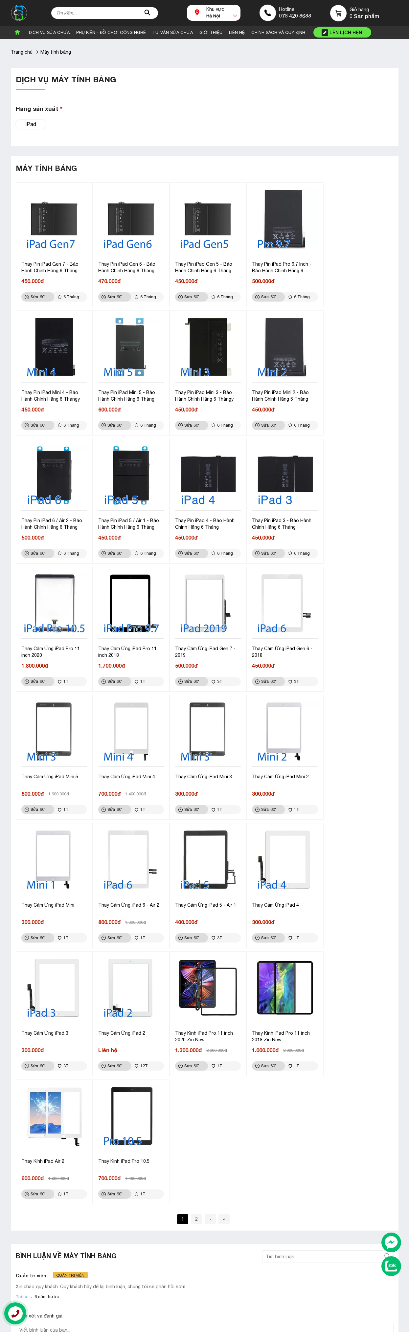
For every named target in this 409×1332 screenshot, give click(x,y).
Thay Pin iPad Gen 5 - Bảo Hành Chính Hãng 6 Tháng (201, 266)
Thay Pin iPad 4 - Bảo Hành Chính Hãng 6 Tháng (51, 519)
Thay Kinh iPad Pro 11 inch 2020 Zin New (126, 900)
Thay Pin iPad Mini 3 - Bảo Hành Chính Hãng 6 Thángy (126, 393)
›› (224, 954)
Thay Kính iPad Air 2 (269, 896)
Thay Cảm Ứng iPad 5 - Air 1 (203, 769)
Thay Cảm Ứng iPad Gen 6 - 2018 (51, 646)
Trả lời (22, 1031)
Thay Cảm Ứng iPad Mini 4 (200, 643)
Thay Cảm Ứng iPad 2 (44, 896)
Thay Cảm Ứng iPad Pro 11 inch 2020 (201, 519)
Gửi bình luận (34, 1108)
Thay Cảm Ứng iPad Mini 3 (276, 643)
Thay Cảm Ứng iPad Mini (47, 769)
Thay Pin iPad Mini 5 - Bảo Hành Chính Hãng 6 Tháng (49, 393)
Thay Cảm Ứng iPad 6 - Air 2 (127, 769)
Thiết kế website (37, 1324)
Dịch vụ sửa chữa (49, 32)
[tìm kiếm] (147, 13)
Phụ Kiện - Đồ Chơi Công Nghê (111, 32)
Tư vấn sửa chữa (172, 32)
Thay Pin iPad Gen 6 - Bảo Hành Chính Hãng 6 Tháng (125, 266)
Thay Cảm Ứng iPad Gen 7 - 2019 (354, 519)
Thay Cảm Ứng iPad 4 (271, 769)
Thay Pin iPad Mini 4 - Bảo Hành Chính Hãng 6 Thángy (353, 266)
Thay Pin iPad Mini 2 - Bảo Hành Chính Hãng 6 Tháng (200, 393)
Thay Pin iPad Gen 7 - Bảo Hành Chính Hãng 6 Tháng (50, 266)
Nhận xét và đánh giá (39, 1051)
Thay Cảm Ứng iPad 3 (347, 769)
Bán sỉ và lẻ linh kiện (36, 1194)
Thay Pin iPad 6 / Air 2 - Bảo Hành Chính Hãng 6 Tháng (278, 393)
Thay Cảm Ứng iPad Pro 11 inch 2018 (277, 519)
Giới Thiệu (210, 32)
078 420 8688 (295, 16)
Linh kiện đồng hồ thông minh (175, 1204)
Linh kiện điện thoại (165, 1225)
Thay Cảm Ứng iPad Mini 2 (352, 643)
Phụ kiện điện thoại (164, 1194)
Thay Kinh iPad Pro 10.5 (349, 896)
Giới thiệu (283, 1204)
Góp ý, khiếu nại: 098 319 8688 (141, 1291)
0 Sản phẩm (364, 16)
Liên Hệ (237, 32)
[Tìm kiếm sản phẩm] (104, 13)
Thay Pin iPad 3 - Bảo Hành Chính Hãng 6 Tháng (126, 519)
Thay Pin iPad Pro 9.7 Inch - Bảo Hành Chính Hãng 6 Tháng (277, 266)
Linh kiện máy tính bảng (169, 1215)
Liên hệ (280, 1194)
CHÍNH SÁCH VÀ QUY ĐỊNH (278, 32)
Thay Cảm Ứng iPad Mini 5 (125, 643)
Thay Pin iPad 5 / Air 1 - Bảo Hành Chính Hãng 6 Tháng (354, 393)
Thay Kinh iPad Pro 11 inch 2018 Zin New (201, 900)
